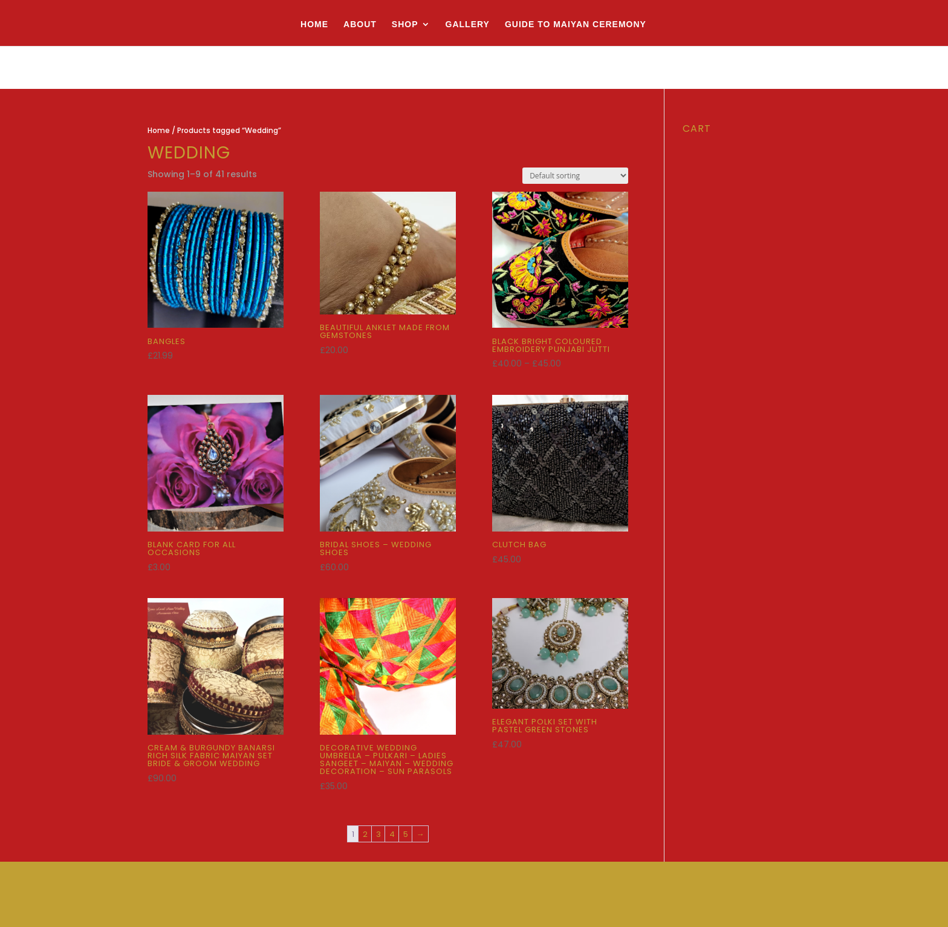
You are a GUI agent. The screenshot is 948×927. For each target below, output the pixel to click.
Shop (405, 24)
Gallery (468, 24)
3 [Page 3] (378, 834)
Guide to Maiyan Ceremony (575, 24)
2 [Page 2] (365, 834)
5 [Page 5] (405, 834)
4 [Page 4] (392, 834)
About (360, 24)
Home (314, 24)
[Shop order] (575, 176)
